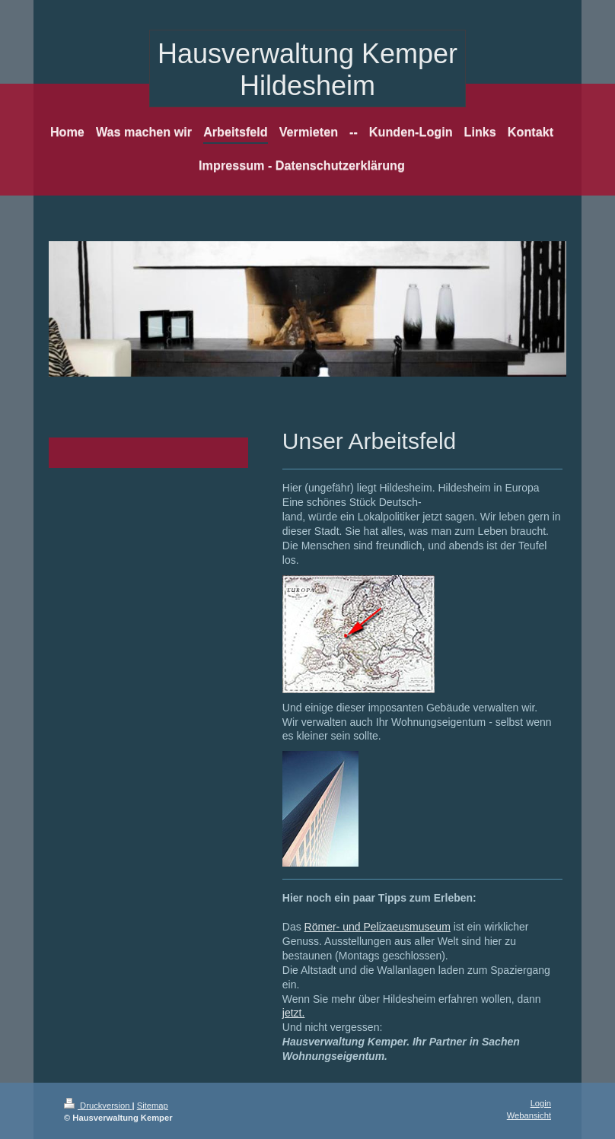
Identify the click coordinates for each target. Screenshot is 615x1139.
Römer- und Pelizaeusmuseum (377, 927)
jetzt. (293, 1013)
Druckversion (98, 1105)
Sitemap (152, 1105)
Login (541, 1103)
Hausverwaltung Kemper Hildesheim (307, 69)
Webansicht (529, 1115)
